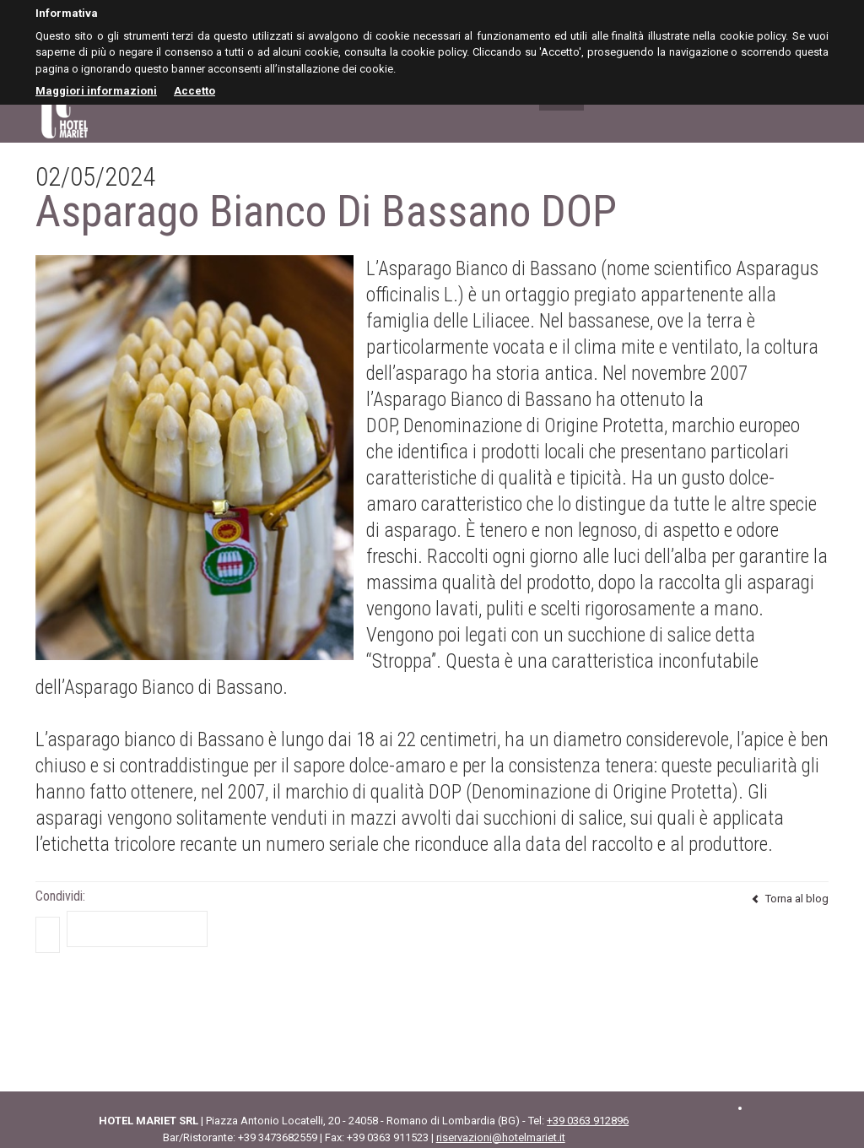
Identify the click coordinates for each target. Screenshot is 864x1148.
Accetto (194, 90)
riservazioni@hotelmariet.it (500, 1137)
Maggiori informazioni (96, 90)
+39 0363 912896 (588, 1120)
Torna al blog (790, 898)
